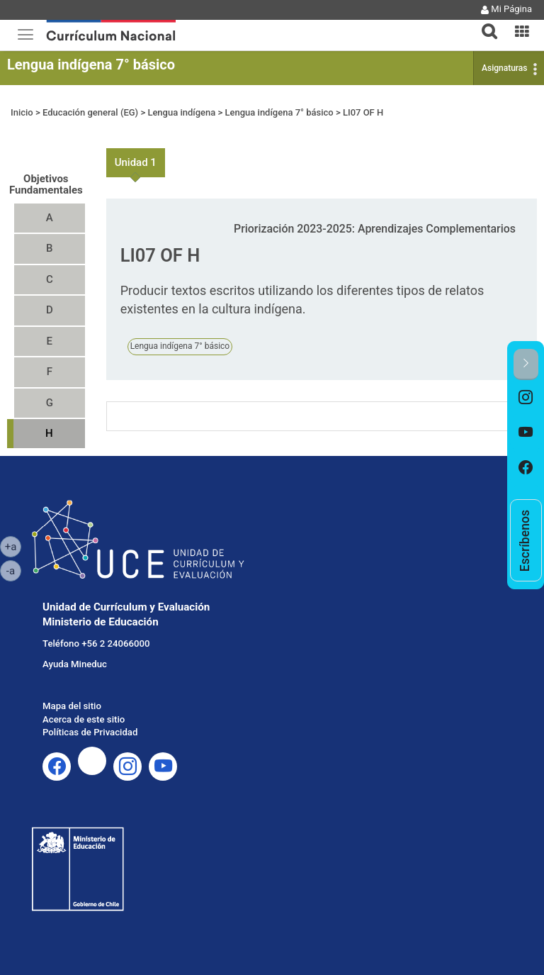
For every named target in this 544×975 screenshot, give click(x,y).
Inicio (22, 112)
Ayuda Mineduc (74, 664)
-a (13, 570)
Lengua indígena (181, 112)
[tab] (483, 23)
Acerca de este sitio (83, 719)
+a (13, 546)
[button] (483, 23)
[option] (526, 398)
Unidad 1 (136, 162)
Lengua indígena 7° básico (91, 64)
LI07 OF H (363, 112)
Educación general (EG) (90, 112)
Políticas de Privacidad (89, 732)
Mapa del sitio (71, 706)
